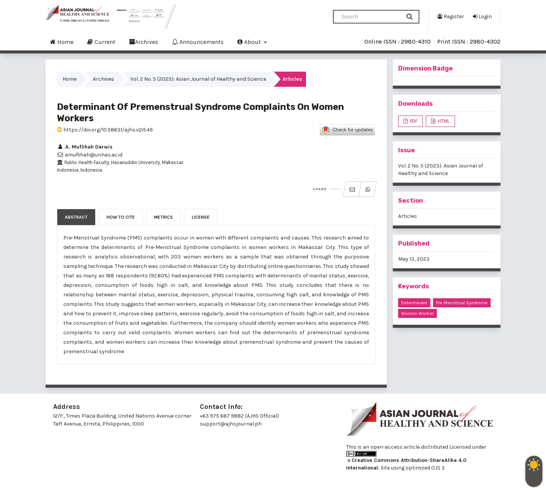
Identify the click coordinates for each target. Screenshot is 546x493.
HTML (443, 121)
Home (62, 41)
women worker (417, 313)
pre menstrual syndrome (462, 302)
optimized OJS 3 (425, 468)
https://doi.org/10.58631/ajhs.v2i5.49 (105, 130)
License (201, 217)
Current (101, 41)
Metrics (163, 217)
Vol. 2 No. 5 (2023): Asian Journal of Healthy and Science (198, 79)
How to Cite (121, 217)
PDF (413, 121)
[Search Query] (370, 17)
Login (482, 16)
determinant (414, 302)
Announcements (198, 41)
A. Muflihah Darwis (85, 147)
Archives (143, 41)
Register (450, 16)
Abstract (76, 217)
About (249, 41)
